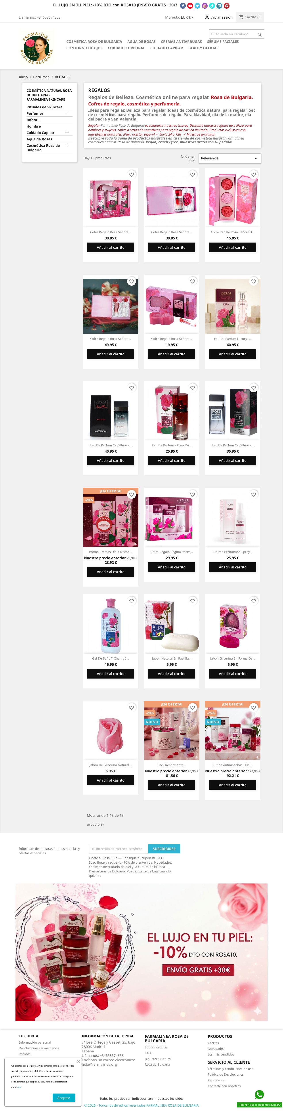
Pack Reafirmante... (172, 765)
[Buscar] (236, 34)
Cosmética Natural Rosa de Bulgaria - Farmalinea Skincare (49, 94)
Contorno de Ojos (84, 48)
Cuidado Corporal (126, 48)
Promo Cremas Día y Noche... (110, 552)
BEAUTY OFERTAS (203, 48)
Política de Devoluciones (226, 1074)
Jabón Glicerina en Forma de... (232, 658)
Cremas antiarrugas (181, 41)
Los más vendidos (221, 1054)
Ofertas (213, 1043)
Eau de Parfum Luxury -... (233, 339)
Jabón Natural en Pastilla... (171, 658)
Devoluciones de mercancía (39, 1048)
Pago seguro (217, 1080)
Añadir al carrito (110, 247)
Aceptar (63, 1097)
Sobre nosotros (156, 1047)
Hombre (34, 126)
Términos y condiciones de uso (230, 1069)
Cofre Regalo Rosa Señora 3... (232, 232)
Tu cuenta (28, 1036)
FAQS (149, 1053)
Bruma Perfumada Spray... (232, 552)
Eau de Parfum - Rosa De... (171, 445)
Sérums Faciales (223, 41)
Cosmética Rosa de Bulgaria (94, 41)
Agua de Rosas (141, 41)
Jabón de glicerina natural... (111, 765)
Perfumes (35, 113)
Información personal (35, 1042)
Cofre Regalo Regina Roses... (172, 552)
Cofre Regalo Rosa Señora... (110, 232)
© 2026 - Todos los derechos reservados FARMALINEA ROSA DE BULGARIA (141, 1105)
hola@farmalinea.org (99, 1064)
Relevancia (229, 158)
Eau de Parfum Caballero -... (111, 445)
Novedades (216, 1048)
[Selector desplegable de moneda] (188, 17)
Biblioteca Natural (158, 1059)
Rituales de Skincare (45, 107)
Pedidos (25, 1054)
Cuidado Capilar (166, 48)
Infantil (33, 120)
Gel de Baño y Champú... (110, 658)
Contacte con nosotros (224, 1086)
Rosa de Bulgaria (157, 1064)
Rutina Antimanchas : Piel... (232, 765)
